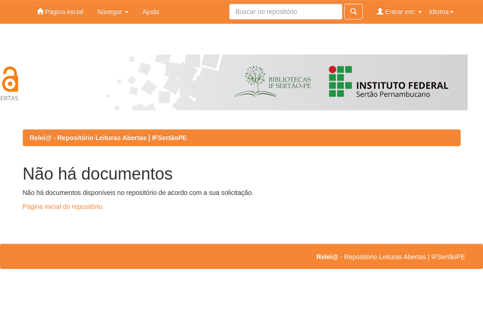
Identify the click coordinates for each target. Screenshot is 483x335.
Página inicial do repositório (62, 206)
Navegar (113, 11)
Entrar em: (399, 11)
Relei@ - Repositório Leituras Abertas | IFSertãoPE (108, 137)
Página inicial (60, 11)
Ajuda (151, 11)
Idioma (441, 11)
